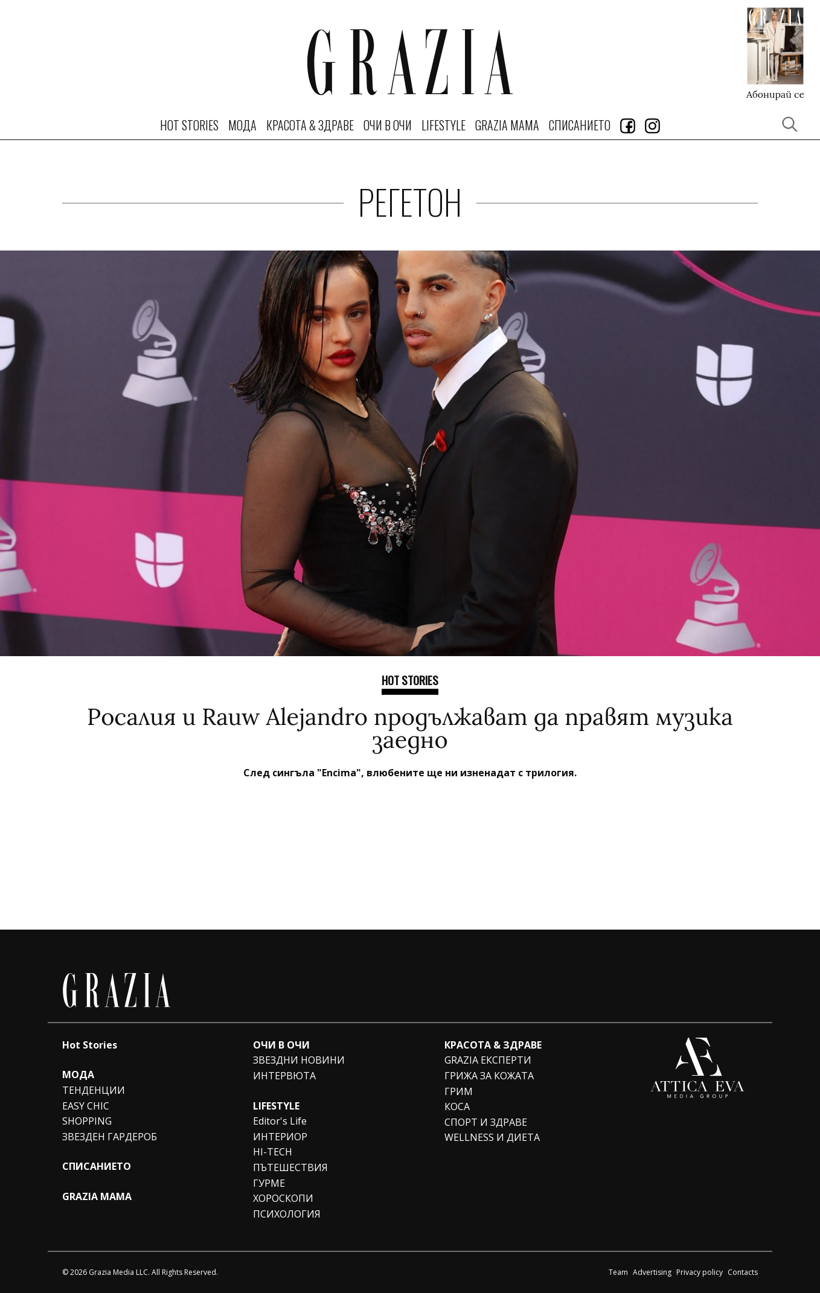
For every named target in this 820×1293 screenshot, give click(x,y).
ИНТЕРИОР (280, 1136)
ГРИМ (458, 1091)
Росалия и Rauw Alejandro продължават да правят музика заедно (410, 728)
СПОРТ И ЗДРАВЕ (485, 1122)
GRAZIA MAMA (507, 125)
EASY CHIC (85, 1106)
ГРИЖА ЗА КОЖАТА (489, 1075)
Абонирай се (775, 94)
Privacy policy (699, 1272)
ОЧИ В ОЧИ (388, 125)
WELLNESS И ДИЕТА (492, 1137)
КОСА (457, 1106)
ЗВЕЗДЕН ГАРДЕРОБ (109, 1136)
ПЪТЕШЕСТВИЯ (290, 1167)
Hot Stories (189, 125)
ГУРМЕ (269, 1183)
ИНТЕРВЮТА (284, 1075)
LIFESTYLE (443, 125)
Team (618, 1272)
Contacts (743, 1272)
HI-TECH (272, 1151)
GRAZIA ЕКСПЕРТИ (487, 1060)
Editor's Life (280, 1121)
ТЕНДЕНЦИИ (93, 1090)
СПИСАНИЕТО (579, 125)
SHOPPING (87, 1121)
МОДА (242, 125)
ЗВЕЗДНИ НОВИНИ (299, 1060)
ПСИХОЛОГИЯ (287, 1214)
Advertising (652, 1272)
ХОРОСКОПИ (283, 1198)
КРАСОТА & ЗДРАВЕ (310, 125)
